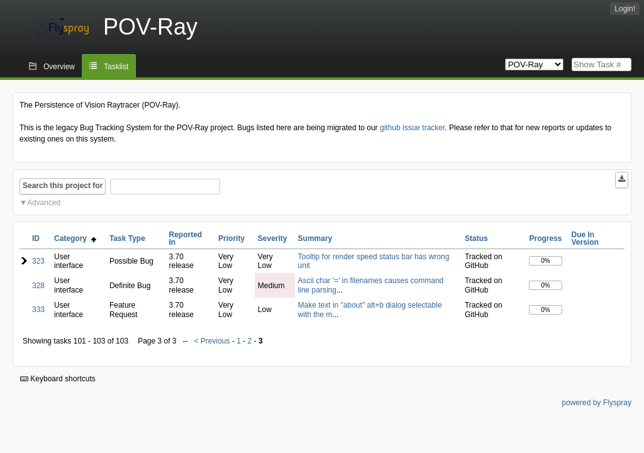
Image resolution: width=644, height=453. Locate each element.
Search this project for (63, 185)
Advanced (43, 202)
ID (36, 238)
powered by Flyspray (596, 402)
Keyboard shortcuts (58, 378)
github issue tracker (412, 127)
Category (75, 238)
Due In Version (585, 238)
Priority (231, 238)
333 (38, 309)
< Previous (212, 341)
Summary (315, 238)
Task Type (127, 238)
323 (38, 261)
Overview (59, 66)
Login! (624, 8)
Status (476, 238)
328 (38, 285)
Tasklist (116, 66)
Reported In (186, 238)
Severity (272, 238)
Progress (545, 238)
